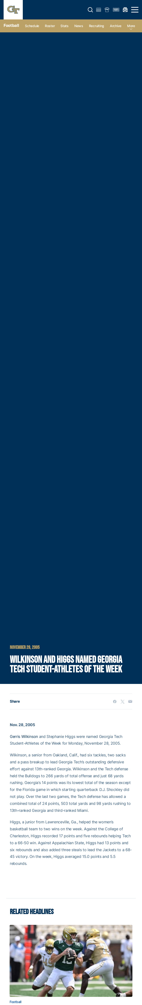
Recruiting (96, 26)
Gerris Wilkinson (24, 736)
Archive (115, 26)
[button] (90, 9)
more (131, 26)
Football (11, 25)
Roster (50, 26)
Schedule (32, 26)
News (78, 26)
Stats (64, 26)
